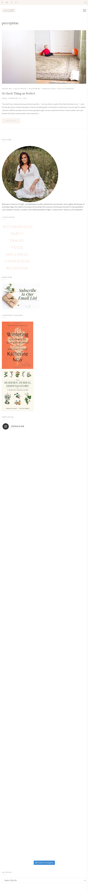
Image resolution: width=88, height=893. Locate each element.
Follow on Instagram (44, 862)
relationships (66, 89)
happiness (34, 89)
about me (7, 89)
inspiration (49, 89)
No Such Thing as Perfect (18, 93)
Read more (11, 121)
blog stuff (21, 89)
